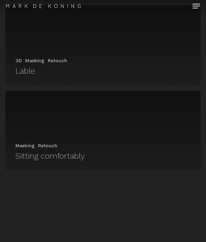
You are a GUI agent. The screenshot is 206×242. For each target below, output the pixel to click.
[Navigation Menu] (196, 6)
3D (18, 60)
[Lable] (103, 45)
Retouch (57, 60)
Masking (34, 60)
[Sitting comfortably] (103, 131)
